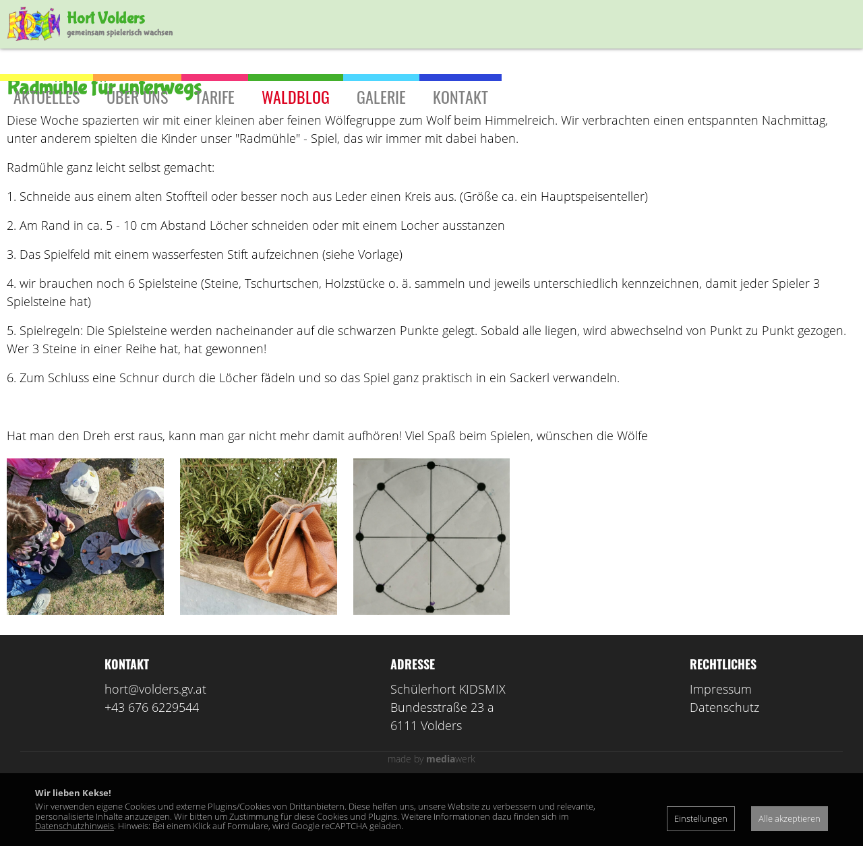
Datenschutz (724, 767)
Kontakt (460, 96)
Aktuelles (46, 96)
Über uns (137, 96)
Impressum (721, 749)
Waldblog (296, 96)
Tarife (215, 96)
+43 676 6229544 (152, 767)
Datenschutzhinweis (74, 826)
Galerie (381, 96)
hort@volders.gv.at (155, 749)
